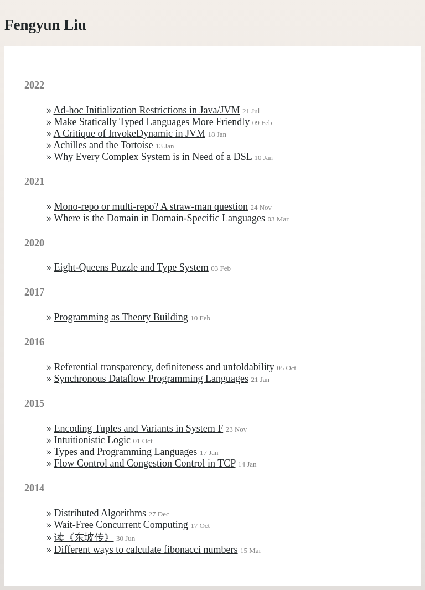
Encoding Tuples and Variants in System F (139, 428)
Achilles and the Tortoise (103, 145)
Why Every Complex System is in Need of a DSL (153, 156)
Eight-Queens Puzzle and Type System (131, 267)
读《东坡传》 (84, 537)
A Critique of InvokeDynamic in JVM (129, 133)
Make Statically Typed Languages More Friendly (152, 121)
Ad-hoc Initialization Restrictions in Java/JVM (147, 110)
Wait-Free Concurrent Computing (121, 524)
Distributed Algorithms (100, 513)
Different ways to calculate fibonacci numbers (146, 549)
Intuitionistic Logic (92, 440)
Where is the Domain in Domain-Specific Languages (159, 218)
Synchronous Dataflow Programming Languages (151, 378)
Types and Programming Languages (125, 451)
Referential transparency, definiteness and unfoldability (164, 366)
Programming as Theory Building (121, 317)
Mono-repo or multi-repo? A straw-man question (151, 206)
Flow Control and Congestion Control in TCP (145, 463)
